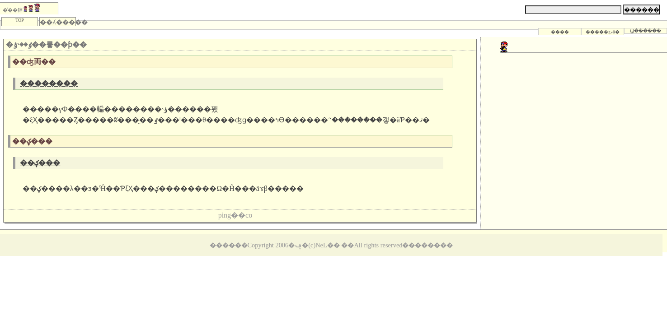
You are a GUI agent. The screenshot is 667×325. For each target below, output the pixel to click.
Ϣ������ (645, 30)
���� (560, 31)
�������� (49, 83)
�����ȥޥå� (602, 31)
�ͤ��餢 (21, 8)
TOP (19, 20)
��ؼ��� (40, 163)
